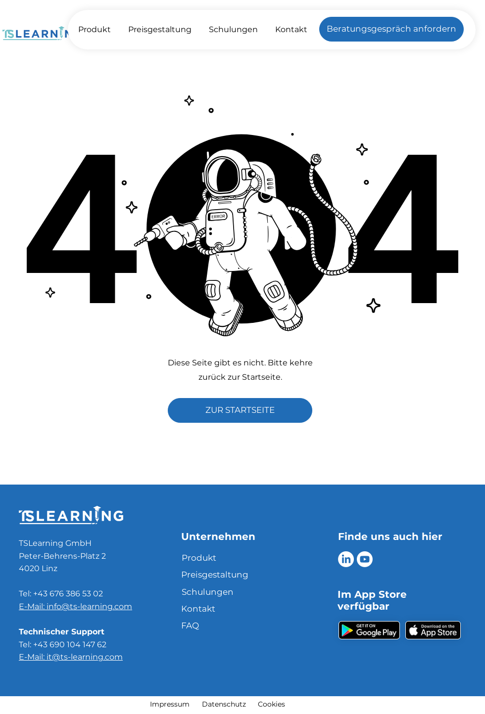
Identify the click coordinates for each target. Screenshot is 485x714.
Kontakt (198, 609)
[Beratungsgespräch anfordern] (391, 29)
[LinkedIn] (346, 559)
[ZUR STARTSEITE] (240, 410)
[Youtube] (365, 559)
